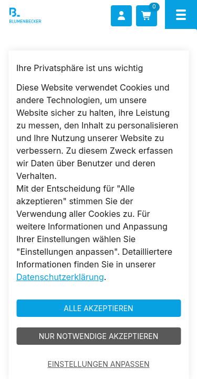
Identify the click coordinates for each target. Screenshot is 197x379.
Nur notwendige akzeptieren (99, 336)
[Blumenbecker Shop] (40, 15)
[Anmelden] (121, 15)
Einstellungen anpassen (99, 364)
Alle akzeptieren (98, 308)
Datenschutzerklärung (60, 277)
